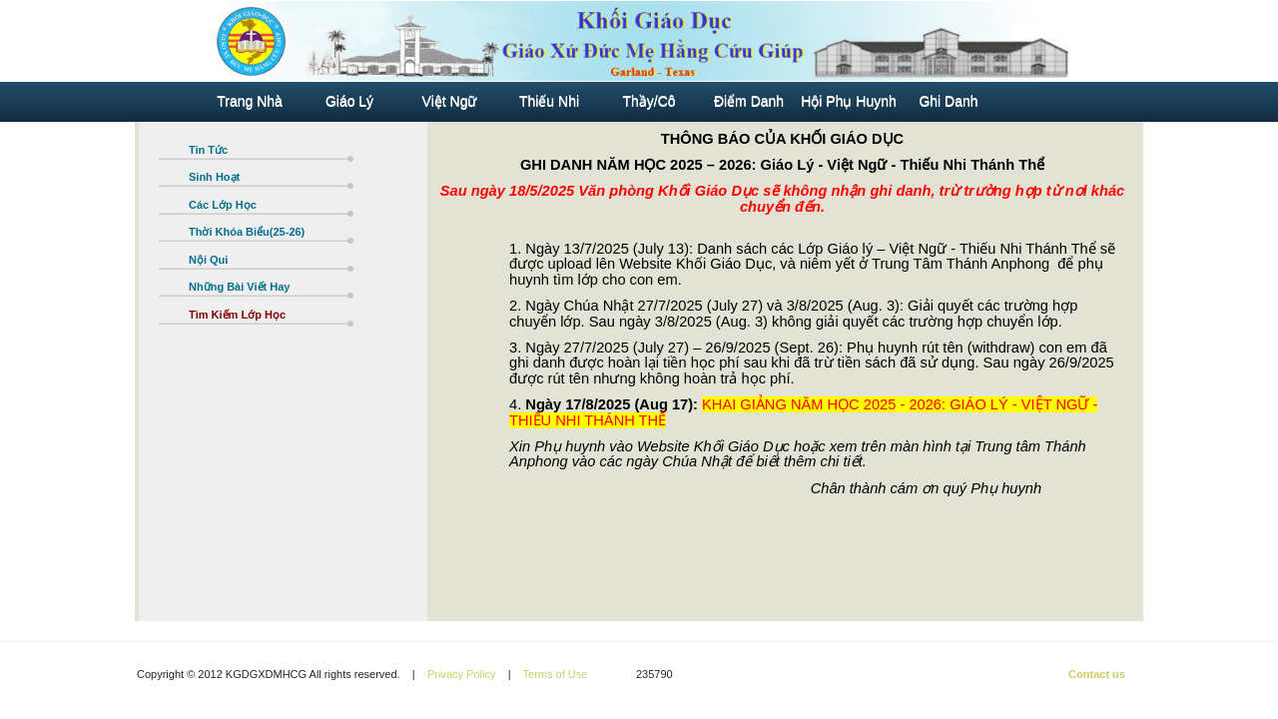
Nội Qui (208, 260)
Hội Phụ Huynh (849, 102)
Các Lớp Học (223, 205)
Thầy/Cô (648, 102)
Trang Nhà (250, 102)
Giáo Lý (349, 102)
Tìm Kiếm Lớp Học (239, 315)
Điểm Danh (749, 102)
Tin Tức (208, 150)
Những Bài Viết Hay (241, 287)
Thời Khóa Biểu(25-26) (247, 232)
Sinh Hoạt (214, 177)
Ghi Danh (948, 102)
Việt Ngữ (449, 102)
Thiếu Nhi (549, 102)
